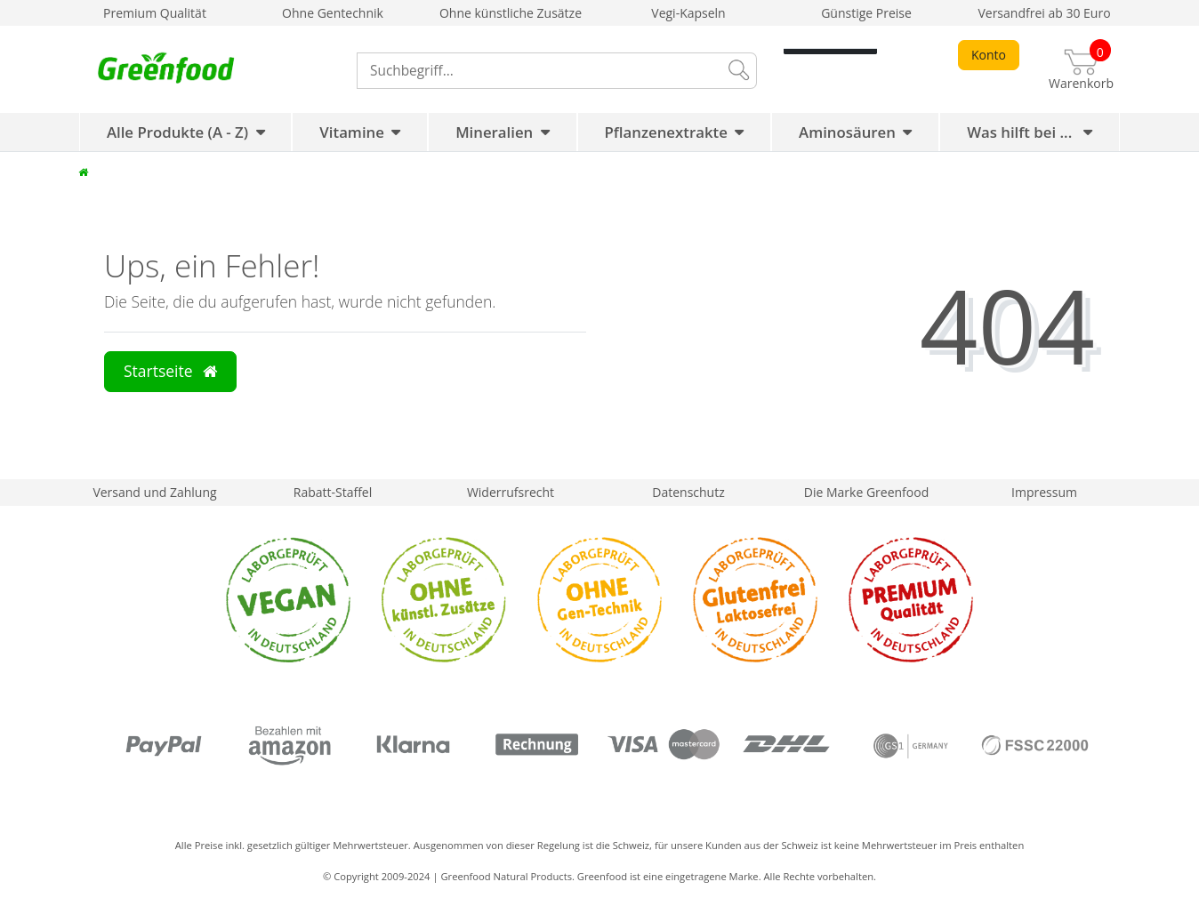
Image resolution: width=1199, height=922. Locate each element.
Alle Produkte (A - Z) (177, 132)
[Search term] (537, 70)
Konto (988, 54)
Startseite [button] (170, 370)
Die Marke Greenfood (866, 492)
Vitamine (351, 132)
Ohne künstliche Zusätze (510, 12)
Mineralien (494, 132)
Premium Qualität (154, 12)
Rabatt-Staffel (333, 492)
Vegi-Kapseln (688, 12)
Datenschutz (688, 492)
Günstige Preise (866, 12)
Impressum (1044, 492)
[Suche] (737, 70)
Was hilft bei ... (1021, 132)
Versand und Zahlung (154, 492)
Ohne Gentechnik (332, 12)
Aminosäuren (847, 132)
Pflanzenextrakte (666, 132)
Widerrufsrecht (510, 492)
